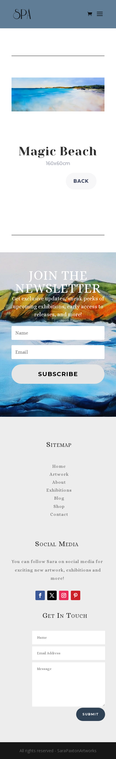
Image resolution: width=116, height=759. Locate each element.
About (59, 482)
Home (59, 466)
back (81, 181)
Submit (90, 714)
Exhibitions (59, 490)
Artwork (59, 474)
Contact (59, 514)
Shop (59, 506)
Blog (59, 498)
